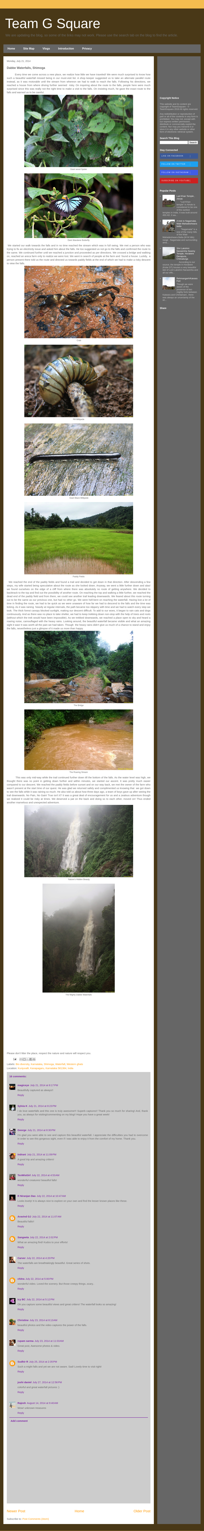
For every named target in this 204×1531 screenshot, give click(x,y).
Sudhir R (23, 1361)
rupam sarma (25, 1340)
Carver (22, 1258)
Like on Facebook (180, 156)
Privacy (87, 48)
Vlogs (46, 48)
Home (11, 48)
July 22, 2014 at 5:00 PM (39, 1278)
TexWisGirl (24, 1175)
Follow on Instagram (180, 172)
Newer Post (16, 1511)
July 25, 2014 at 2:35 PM (43, 1361)
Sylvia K (22, 1105)
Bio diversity (22, 1064)
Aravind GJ (24, 1216)
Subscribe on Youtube (180, 181)
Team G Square (52, 23)
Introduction (66, 48)
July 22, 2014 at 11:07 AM (46, 1216)
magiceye (23, 1085)
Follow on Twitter (180, 164)
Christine (23, 1320)
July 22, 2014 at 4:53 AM (45, 1175)
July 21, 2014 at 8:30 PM (41, 1130)
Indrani (22, 1154)
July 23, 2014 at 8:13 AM (43, 1320)
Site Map (28, 48)
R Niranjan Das (27, 1195)
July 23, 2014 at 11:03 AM (49, 1340)
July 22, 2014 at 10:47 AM (51, 1195)
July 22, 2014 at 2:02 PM (44, 1237)
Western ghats (75, 1064)
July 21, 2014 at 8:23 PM (42, 1105)
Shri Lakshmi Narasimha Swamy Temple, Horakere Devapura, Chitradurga (185, 253)
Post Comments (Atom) (35, 1518)
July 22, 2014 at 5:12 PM (40, 1299)
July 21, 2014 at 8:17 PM (44, 1085)
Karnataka (36, 1064)
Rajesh (22, 1403)
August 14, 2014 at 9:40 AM (42, 1403)
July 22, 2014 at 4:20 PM (41, 1258)
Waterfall (60, 1064)
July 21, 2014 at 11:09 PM (41, 1154)
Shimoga (49, 1064)
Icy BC (22, 1299)
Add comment (19, 1420)
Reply (21, 1095)
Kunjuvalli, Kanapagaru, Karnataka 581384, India (45, 1068)
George (22, 1130)
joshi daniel (25, 1382)
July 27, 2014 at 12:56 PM (47, 1382)
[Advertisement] (179, 76)
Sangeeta (23, 1237)
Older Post (142, 1511)
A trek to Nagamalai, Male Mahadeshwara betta (186, 223)
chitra (21, 1278)
